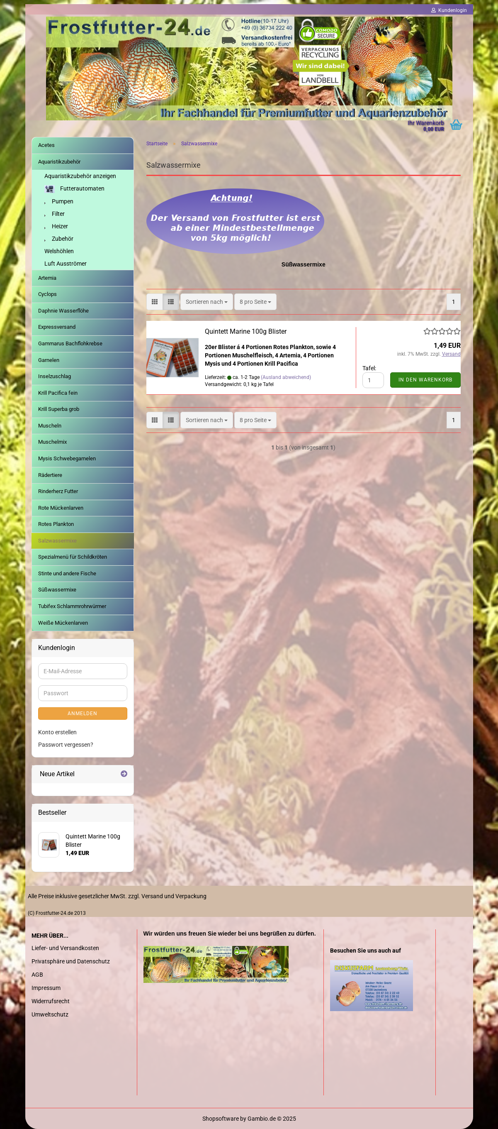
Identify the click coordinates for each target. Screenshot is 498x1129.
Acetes (46, 145)
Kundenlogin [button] (449, 10)
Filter (54, 213)
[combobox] (206, 301)
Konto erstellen (57, 732)
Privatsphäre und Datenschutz (71, 961)
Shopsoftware (220, 1118)
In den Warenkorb (425, 380)
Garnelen (48, 360)
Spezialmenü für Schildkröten (72, 557)
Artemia (47, 278)
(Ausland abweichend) (286, 377)
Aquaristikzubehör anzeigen (80, 176)
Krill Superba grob (58, 409)
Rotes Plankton (56, 524)
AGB (37, 974)
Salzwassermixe (57, 541)
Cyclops (47, 294)
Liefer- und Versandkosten (65, 948)
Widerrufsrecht (51, 1001)
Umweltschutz (50, 1014)
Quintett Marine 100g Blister (246, 331)
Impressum (46, 988)
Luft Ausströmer (65, 263)
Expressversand (56, 327)
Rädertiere (50, 475)
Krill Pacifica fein (58, 393)
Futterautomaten (74, 189)
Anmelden (82, 713)
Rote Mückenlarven (60, 508)
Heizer (56, 226)
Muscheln (49, 426)
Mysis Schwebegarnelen (67, 458)
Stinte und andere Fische (67, 573)
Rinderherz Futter (58, 491)
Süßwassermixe (57, 589)
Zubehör (58, 238)
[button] (154, 301)
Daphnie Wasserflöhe (63, 311)
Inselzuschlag (54, 376)
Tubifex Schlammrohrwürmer (72, 606)
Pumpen (58, 201)
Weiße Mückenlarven (63, 623)
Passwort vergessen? (65, 744)
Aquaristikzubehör (59, 162)
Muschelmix (52, 442)
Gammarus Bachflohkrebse (70, 343)
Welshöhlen (59, 251)
